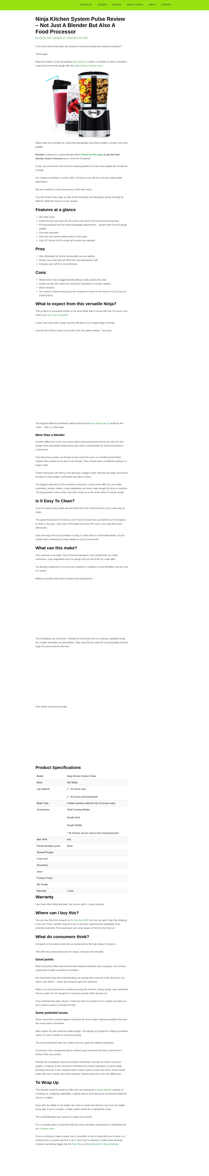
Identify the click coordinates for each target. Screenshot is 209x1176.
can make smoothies (58, 315)
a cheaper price (46, 1128)
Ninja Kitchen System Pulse (89, 65)
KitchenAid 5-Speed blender (105, 1144)
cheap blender (104, 1089)
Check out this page (92, 154)
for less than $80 (79, 920)
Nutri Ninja (77, 1144)
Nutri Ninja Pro (80, 61)
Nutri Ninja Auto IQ (100, 423)
